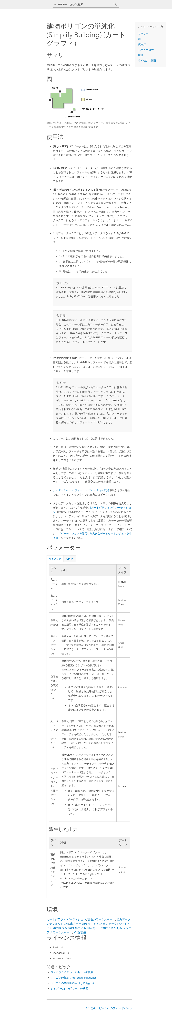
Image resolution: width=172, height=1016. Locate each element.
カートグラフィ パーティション (66, 920)
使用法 (142, 44)
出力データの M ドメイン (86, 925)
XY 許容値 (79, 933)
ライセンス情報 (147, 60)
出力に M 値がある (86, 929)
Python (69, 558)
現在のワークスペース (101, 920)
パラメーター (146, 49)
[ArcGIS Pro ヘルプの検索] (82, 4)
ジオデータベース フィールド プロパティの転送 (81, 490)
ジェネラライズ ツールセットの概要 (72, 973)
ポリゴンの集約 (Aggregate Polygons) (73, 979)
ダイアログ (55, 558)
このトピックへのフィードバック (111, 1009)
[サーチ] (115, 4)
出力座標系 (60, 929)
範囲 (71, 929)
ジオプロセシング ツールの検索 (69, 989)
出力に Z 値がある (111, 929)
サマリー (143, 33)
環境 (140, 55)
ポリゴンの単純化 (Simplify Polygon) (72, 984)
